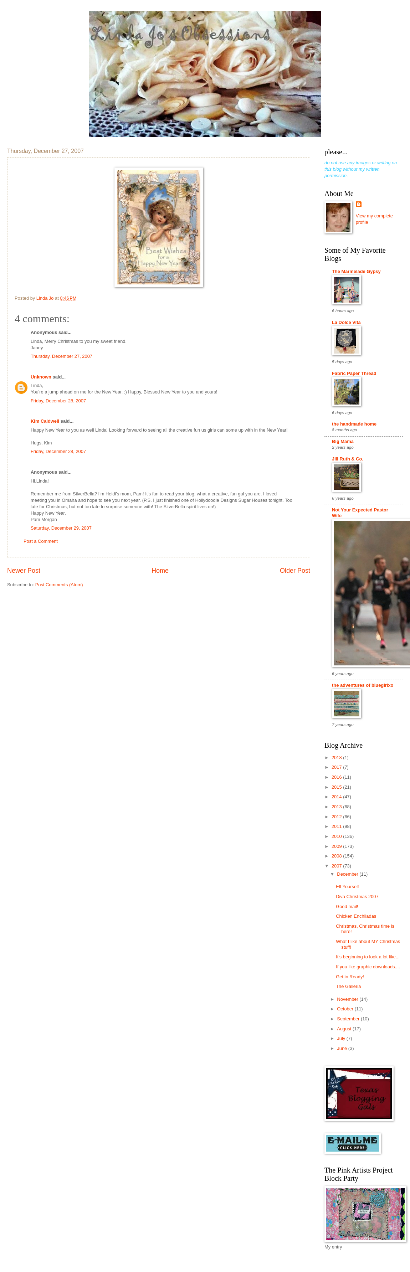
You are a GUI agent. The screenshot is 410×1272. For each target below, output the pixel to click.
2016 (337, 777)
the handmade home (354, 424)
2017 (337, 767)
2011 (337, 826)
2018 (337, 757)
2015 (337, 787)
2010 (337, 836)
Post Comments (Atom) (59, 584)
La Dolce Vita (346, 322)
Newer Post (23, 570)
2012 (337, 816)
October (345, 1008)
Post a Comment (41, 541)
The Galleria (348, 986)
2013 (337, 806)
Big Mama (343, 441)
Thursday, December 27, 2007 (61, 356)
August (345, 1028)
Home (160, 570)
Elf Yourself (347, 886)
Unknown (41, 377)
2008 (337, 856)
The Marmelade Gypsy (356, 271)
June (342, 1048)
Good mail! (347, 906)
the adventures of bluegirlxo (362, 685)
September (349, 1018)
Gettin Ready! (350, 976)
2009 (337, 846)
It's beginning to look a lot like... (368, 956)
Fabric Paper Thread (354, 373)
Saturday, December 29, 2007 (61, 528)
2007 (337, 866)
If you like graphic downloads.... (368, 966)
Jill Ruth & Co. (347, 459)
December (348, 874)
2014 (337, 796)
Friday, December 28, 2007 (58, 400)
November (348, 999)
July (341, 1038)
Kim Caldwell (45, 421)
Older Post (295, 570)
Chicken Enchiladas (356, 916)
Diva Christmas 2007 (357, 896)
